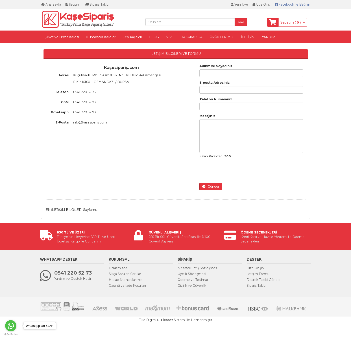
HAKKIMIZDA (192, 37)
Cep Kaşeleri (132, 37)
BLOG (154, 37)
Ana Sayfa (51, 4)
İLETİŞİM (248, 37)
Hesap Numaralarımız (125, 280)
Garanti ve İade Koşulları (127, 286)
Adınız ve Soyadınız (216, 66)
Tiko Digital (147, 320)
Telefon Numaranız (215, 99)
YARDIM (268, 37)
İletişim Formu (258, 274)
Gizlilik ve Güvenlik (192, 286)
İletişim (72, 4)
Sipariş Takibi (97, 4)
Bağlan (292, 4)
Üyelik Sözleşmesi (192, 274)
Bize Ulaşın (255, 268)
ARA (241, 22)
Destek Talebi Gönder (264, 280)
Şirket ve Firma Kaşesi (62, 37)
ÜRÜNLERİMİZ (222, 37)
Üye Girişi (261, 4)
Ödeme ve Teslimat (193, 280)
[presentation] (233, 170)
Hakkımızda (118, 268)
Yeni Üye (239, 4)
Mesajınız (207, 116)
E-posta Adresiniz (214, 83)
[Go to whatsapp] (10, 325)
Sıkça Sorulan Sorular (125, 274)
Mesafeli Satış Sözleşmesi (198, 268)
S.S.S (169, 37)
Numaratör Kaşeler (101, 37)
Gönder (210, 187)
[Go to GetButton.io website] (11, 334)
